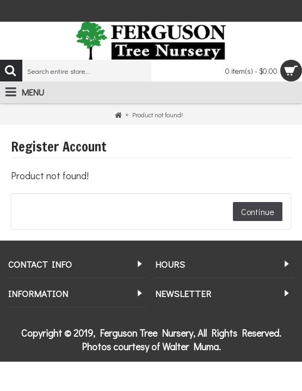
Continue (257, 211)
